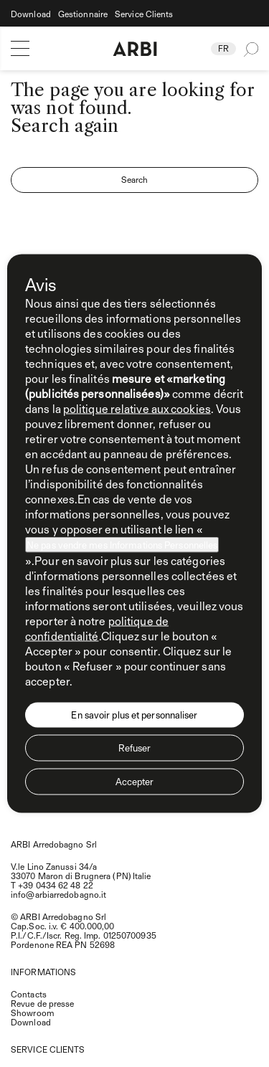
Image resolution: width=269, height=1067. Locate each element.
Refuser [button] (134, 747)
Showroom (32, 1012)
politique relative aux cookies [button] (137, 408)
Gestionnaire (83, 14)
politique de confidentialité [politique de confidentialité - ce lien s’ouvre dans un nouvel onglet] (97, 628)
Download (31, 14)
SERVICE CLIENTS (48, 1049)
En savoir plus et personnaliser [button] (134, 714)
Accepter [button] (134, 781)
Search (134, 179)
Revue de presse (43, 1003)
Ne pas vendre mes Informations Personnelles (122, 545)
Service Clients (144, 14)
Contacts (29, 994)
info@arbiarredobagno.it (58, 894)
